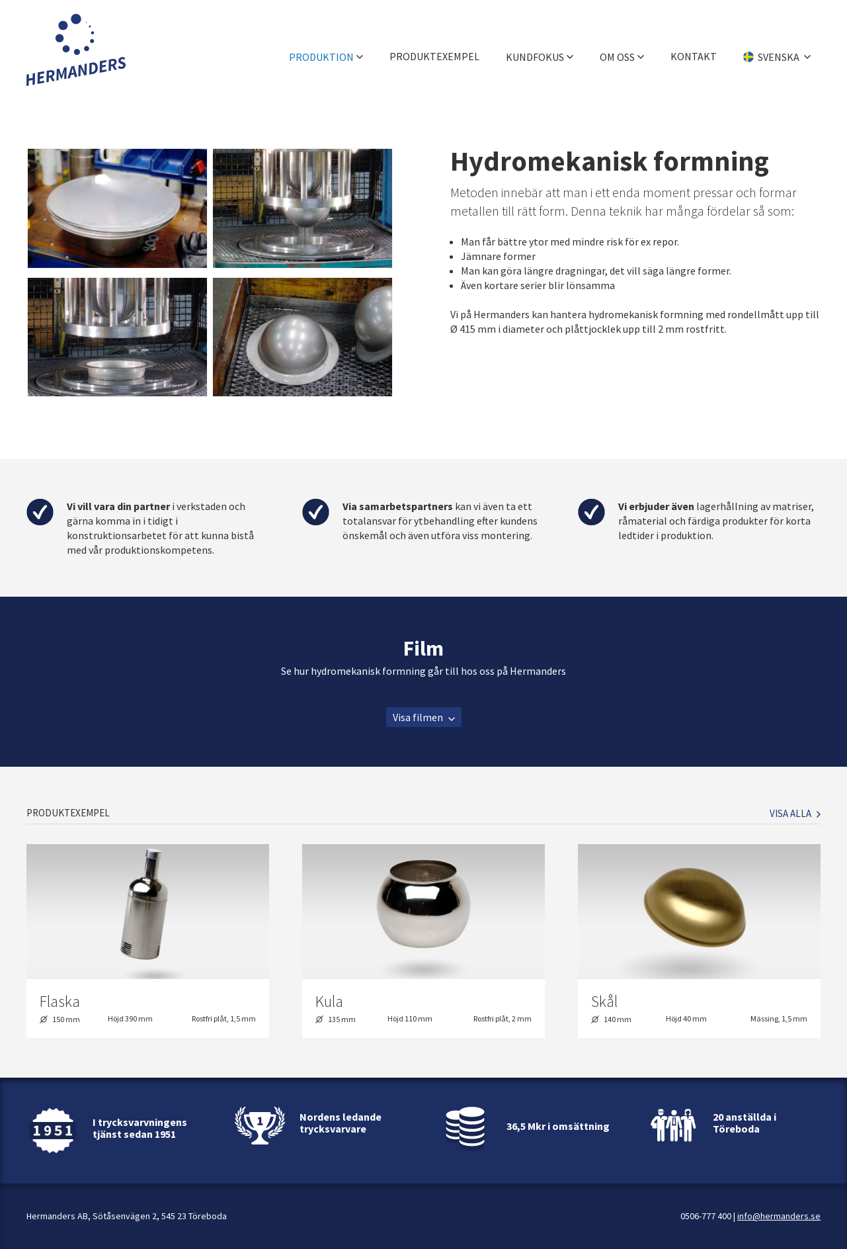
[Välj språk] (777, 49)
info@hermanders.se (779, 1216)
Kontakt (693, 49)
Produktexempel (434, 49)
